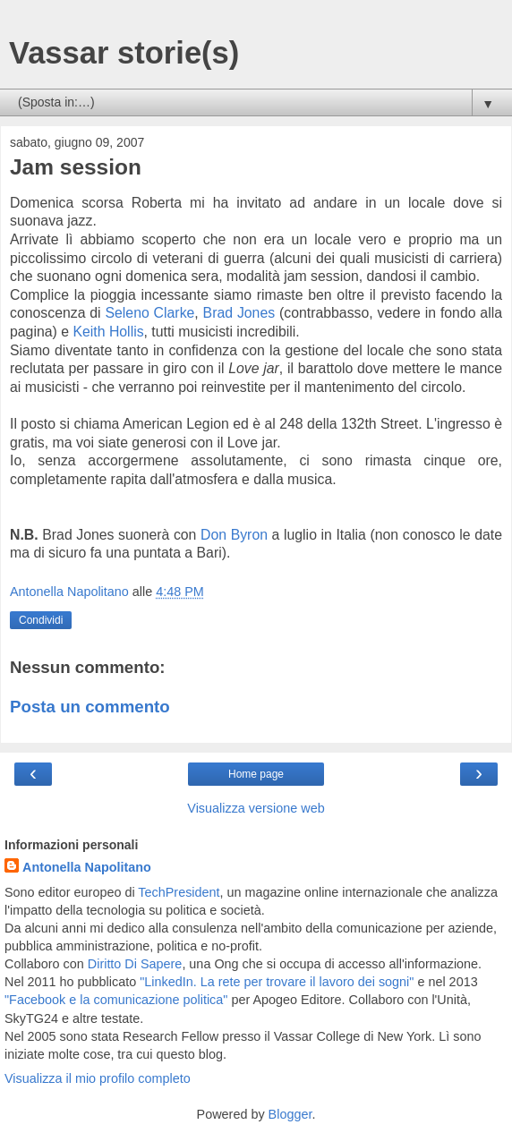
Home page (256, 774)
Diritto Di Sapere (135, 964)
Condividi (41, 620)
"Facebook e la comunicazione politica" (115, 999)
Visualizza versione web (255, 808)
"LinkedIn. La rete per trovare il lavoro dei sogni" (277, 982)
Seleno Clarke (149, 312)
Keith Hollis (108, 331)
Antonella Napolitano (86, 867)
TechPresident (178, 892)
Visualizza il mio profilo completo (97, 1078)
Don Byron (234, 534)
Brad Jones (239, 312)
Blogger (290, 1114)
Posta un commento (90, 706)
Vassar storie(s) (124, 53)
